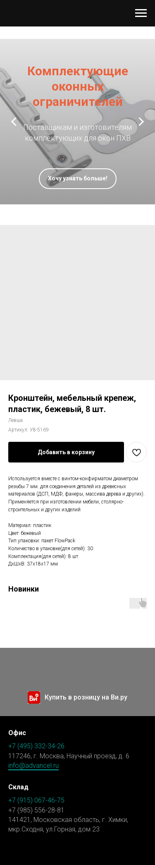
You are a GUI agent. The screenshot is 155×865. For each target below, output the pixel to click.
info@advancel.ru (33, 765)
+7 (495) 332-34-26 (36, 746)
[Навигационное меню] (141, 13)
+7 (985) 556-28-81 (36, 810)
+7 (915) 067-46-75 (36, 800)
